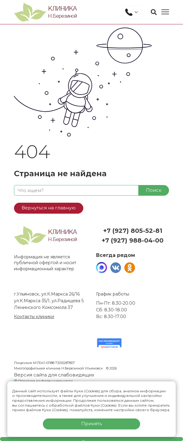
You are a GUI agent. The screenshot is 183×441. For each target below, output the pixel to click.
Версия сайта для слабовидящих (54, 375)
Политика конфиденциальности (45, 381)
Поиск (153, 190)
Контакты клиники (34, 316)
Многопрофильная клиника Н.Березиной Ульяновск (59, 368)
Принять (91, 423)
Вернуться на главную (49, 208)
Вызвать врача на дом (92, 440)
